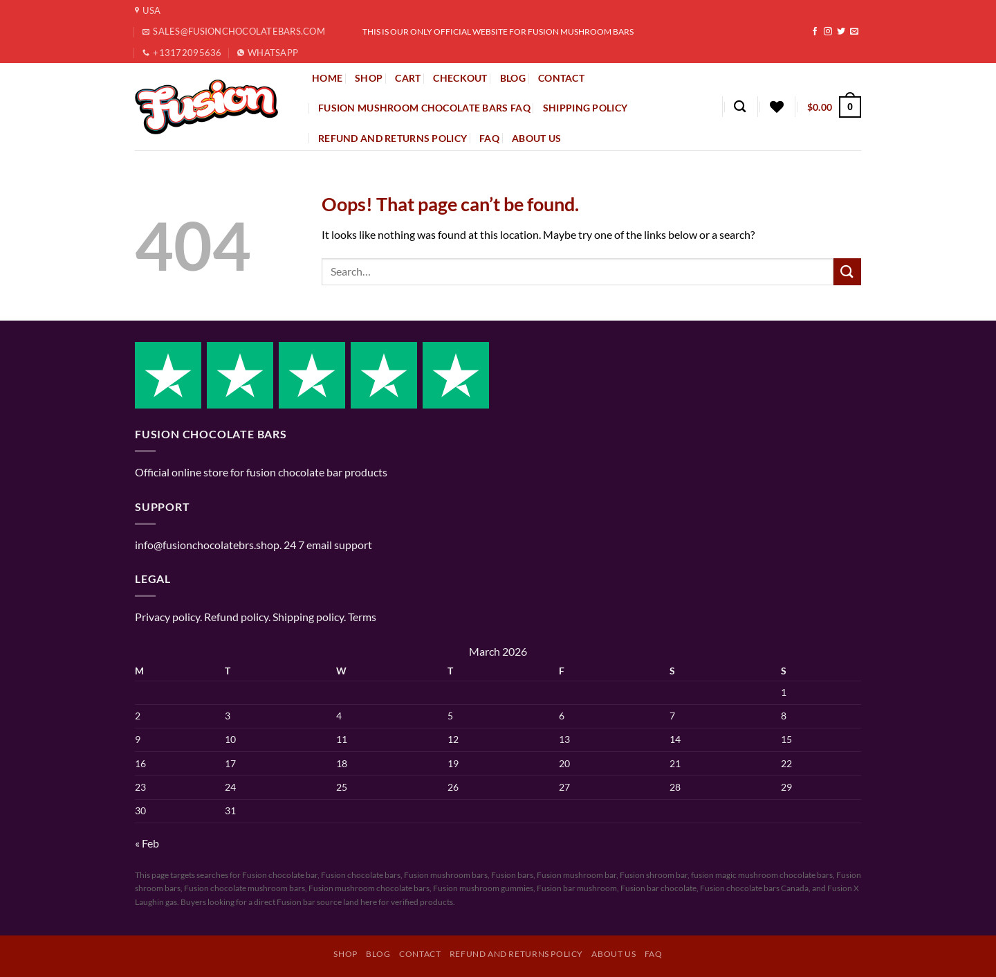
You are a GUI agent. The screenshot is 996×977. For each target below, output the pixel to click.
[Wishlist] (777, 106)
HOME (327, 78)
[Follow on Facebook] (815, 32)
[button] (834, 106)
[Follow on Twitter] (841, 32)
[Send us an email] (854, 32)
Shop (345, 954)
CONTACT (561, 78)
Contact (420, 954)
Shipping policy (585, 108)
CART (408, 78)
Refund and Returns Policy (392, 138)
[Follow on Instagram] (828, 32)
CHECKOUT (460, 78)
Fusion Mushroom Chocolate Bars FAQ (424, 108)
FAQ (489, 138)
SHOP (368, 78)
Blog (378, 954)
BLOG (513, 78)
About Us (536, 138)
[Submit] (847, 271)
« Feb (147, 843)
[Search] (740, 107)
